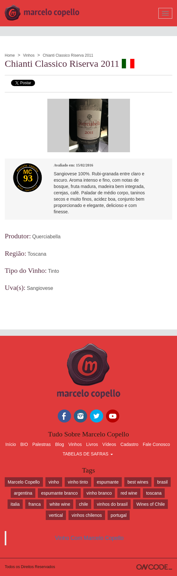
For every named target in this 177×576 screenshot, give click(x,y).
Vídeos (109, 444)
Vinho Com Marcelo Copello (89, 538)
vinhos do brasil (112, 504)
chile (83, 504)
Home (10, 55)
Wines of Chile (150, 504)
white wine (60, 504)
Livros (92, 444)
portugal (119, 515)
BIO (24, 444)
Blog (59, 444)
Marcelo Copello (24, 482)
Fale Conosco (156, 444)
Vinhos (28, 55)
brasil (162, 482)
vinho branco (99, 493)
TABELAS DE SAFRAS (87, 453)
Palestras (41, 444)
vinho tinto (78, 482)
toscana (154, 493)
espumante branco (59, 493)
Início (10, 444)
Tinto (53, 271)
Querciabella (46, 236)
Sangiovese (40, 288)
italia (15, 504)
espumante (108, 482)
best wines (137, 482)
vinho (54, 482)
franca (34, 504)
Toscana (36, 254)
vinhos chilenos (87, 515)
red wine (129, 493)
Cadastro (130, 444)
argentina (23, 493)
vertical (56, 515)
